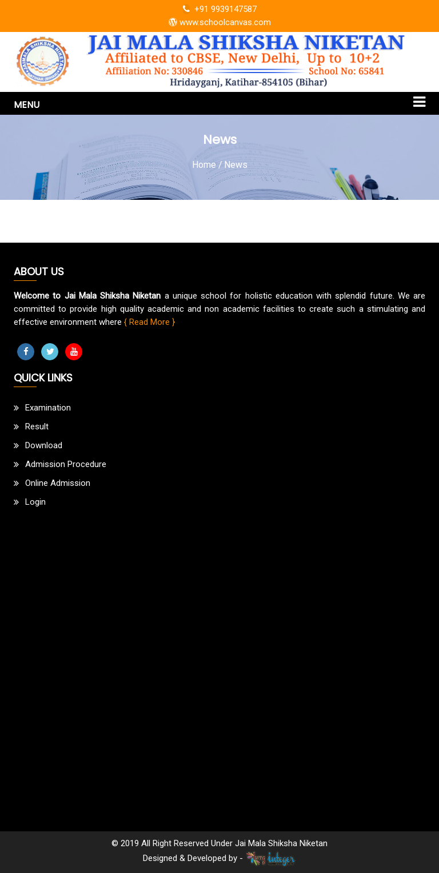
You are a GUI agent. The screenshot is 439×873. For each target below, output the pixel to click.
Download (43, 445)
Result (37, 426)
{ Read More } (149, 322)
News (236, 164)
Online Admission (57, 483)
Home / (207, 164)
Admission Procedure (65, 464)
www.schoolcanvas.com (220, 22)
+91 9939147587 (220, 9)
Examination (48, 408)
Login (35, 502)
